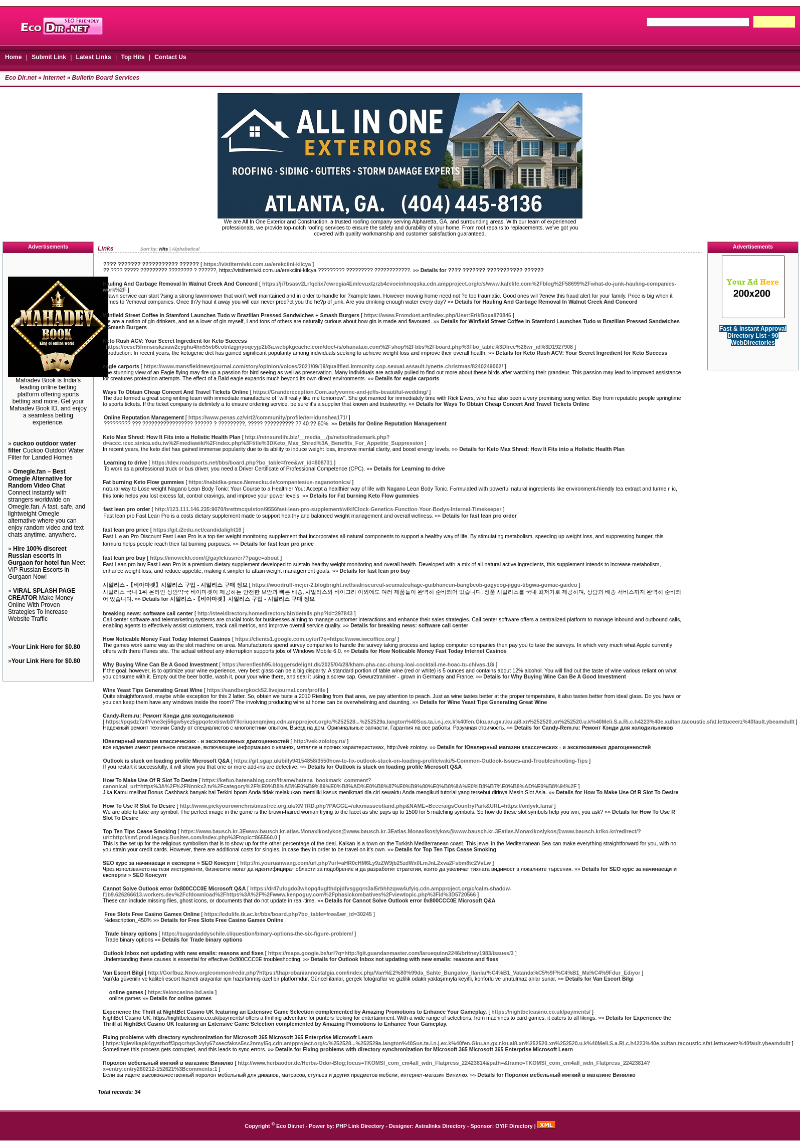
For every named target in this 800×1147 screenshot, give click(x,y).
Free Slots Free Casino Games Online (151, 914)
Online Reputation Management (144, 417)
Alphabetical (185, 249)
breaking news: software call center (148, 613)
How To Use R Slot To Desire (139, 806)
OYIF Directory (514, 1126)
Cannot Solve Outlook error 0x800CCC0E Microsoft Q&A (174, 888)
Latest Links (93, 57)
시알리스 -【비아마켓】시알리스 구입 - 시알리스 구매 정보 (175, 585)
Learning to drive (125, 463)
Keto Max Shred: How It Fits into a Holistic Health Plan (172, 437)
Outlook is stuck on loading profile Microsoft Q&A (166, 761)
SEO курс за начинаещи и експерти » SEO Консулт (169, 863)
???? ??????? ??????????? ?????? (151, 264)
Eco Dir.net (21, 77)
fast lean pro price (126, 530)
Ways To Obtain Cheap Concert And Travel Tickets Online (176, 392)
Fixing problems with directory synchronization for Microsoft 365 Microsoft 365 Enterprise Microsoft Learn (238, 1037)
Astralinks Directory (440, 1126)
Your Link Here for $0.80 (46, 646)
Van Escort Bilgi (123, 973)
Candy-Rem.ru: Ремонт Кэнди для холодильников (168, 716)
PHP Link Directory (360, 1126)
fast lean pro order (126, 509)
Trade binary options (131, 934)
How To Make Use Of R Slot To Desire (150, 780)
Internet (54, 77)
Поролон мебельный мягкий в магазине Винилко (168, 1063)
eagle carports (121, 366)
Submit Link (49, 57)
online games (126, 992)
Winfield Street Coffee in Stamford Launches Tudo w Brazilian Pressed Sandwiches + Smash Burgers (231, 315)
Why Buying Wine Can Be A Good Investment (160, 664)
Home (13, 57)
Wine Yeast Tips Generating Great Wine (153, 690)
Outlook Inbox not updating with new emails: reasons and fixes (183, 953)
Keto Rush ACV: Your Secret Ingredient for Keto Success (175, 341)
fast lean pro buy (124, 558)
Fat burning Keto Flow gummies (143, 482)
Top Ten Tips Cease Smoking (139, 831)
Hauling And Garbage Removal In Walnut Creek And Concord (180, 284)
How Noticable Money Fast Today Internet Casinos (167, 639)
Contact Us (170, 57)
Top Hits (132, 57)
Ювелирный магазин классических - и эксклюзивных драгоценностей (196, 741)
